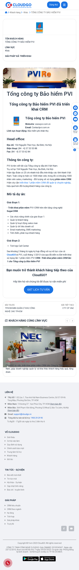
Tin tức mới (12, 479)
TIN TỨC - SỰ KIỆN (14, 469)
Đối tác (10, 459)
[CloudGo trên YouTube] (71, 528)
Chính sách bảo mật (15, 448)
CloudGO (11, 254)
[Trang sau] (72, 321)
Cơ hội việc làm (13, 441)
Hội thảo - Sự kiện (14, 482)
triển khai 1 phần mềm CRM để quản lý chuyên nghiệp (45, 182)
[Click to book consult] (75, 127)
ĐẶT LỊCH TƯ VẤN (38, 289)
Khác (26, 12)
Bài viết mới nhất (14, 475)
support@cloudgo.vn (22, 414)
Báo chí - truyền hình (15, 490)
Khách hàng (15, 12)
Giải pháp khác (13, 520)
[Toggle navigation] (64, 4)
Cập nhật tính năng (15, 486)
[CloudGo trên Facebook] (64, 528)
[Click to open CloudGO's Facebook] (75, 107)
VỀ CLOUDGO (12, 432)
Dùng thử (53, 4)
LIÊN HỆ (9, 392)
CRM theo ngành (14, 509)
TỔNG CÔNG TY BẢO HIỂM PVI (46, 12)
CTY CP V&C (68, 308)
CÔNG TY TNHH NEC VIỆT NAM (21, 361)
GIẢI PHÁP (10, 500)
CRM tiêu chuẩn (13, 505)
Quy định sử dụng (14, 445)
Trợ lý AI (10, 524)
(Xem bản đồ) (56, 404)
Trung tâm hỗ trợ (14, 452)
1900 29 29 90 (37, 418)
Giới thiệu (11, 437)
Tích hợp (10, 516)
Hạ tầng (10, 513)
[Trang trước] (67, 321)
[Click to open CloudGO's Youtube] (75, 119)
